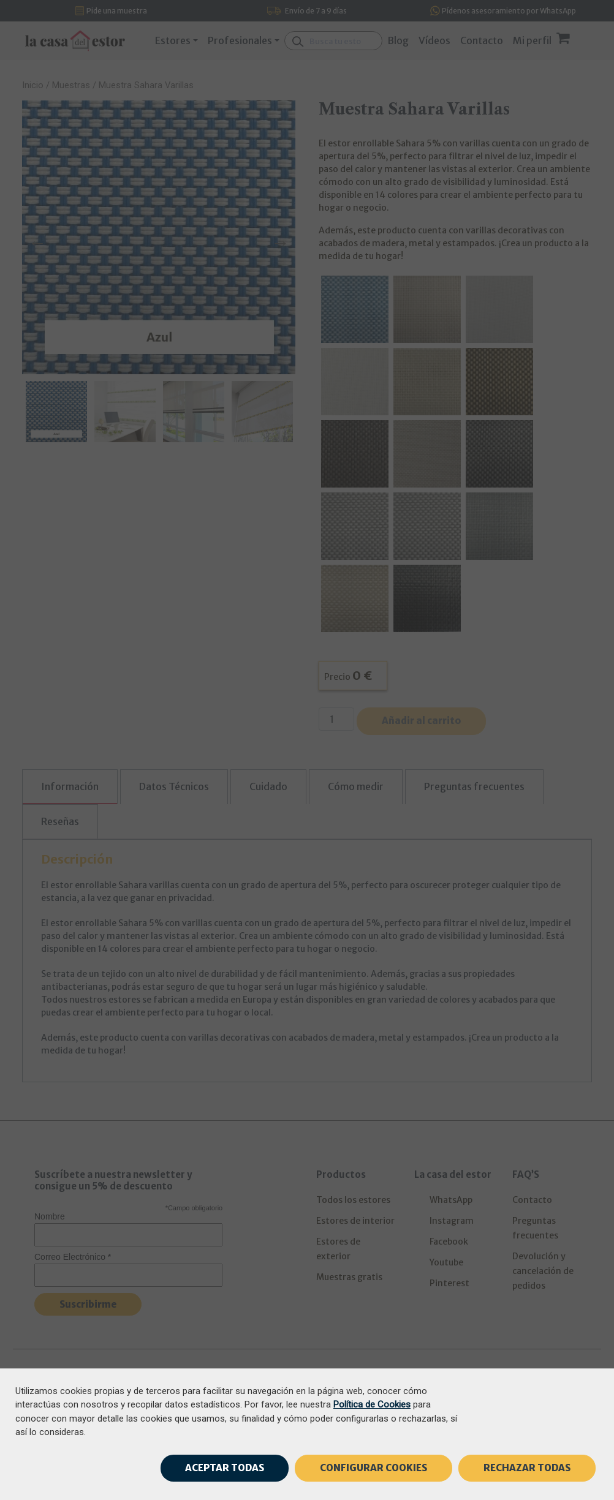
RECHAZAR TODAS (526, 1468)
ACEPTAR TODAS (224, 1468)
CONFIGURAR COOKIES (373, 1468)
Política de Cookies (372, 1404)
